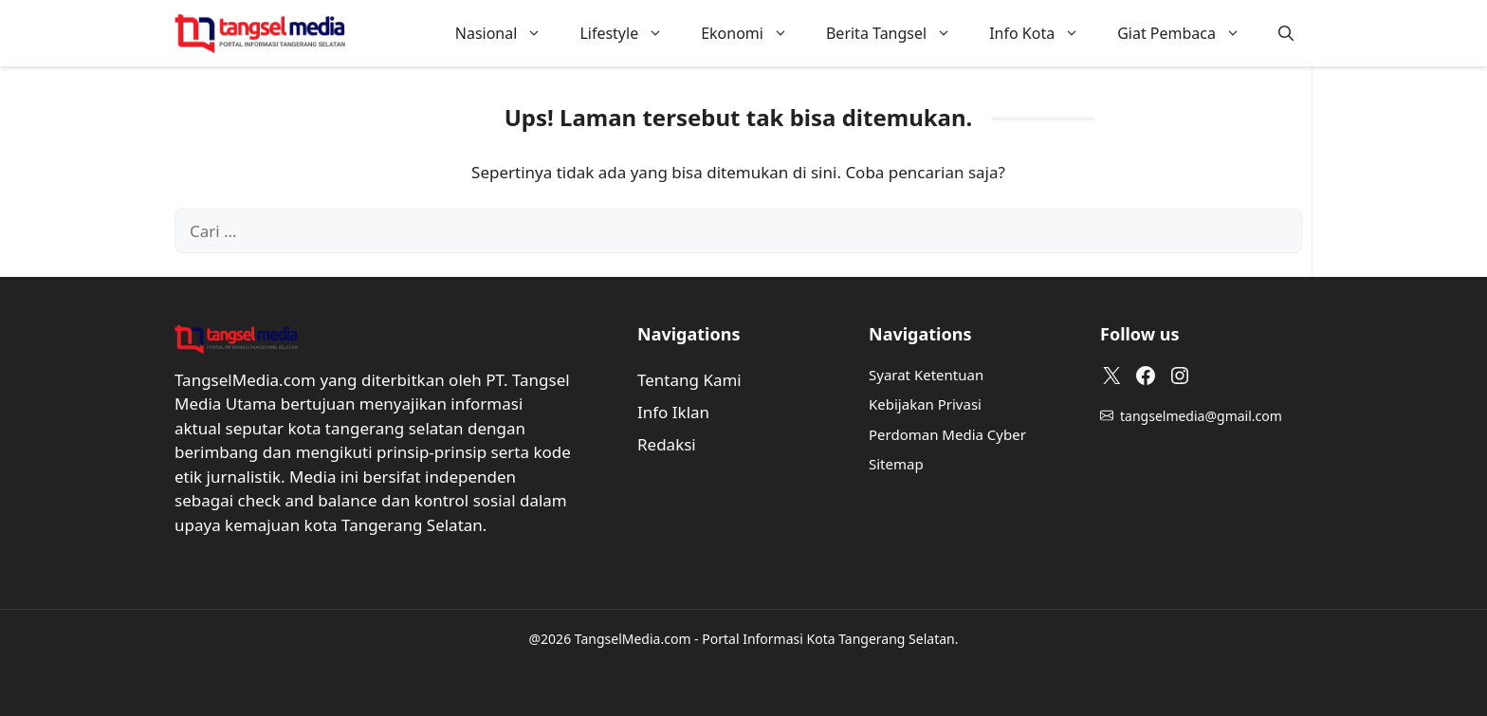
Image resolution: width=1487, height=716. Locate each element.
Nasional (508, 33)
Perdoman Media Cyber (947, 434)
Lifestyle (630, 33)
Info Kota (1043, 33)
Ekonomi (754, 33)
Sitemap (896, 463)
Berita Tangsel (898, 33)
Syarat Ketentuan (926, 374)
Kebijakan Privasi (925, 404)
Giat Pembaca (1188, 33)
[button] (1286, 33)
